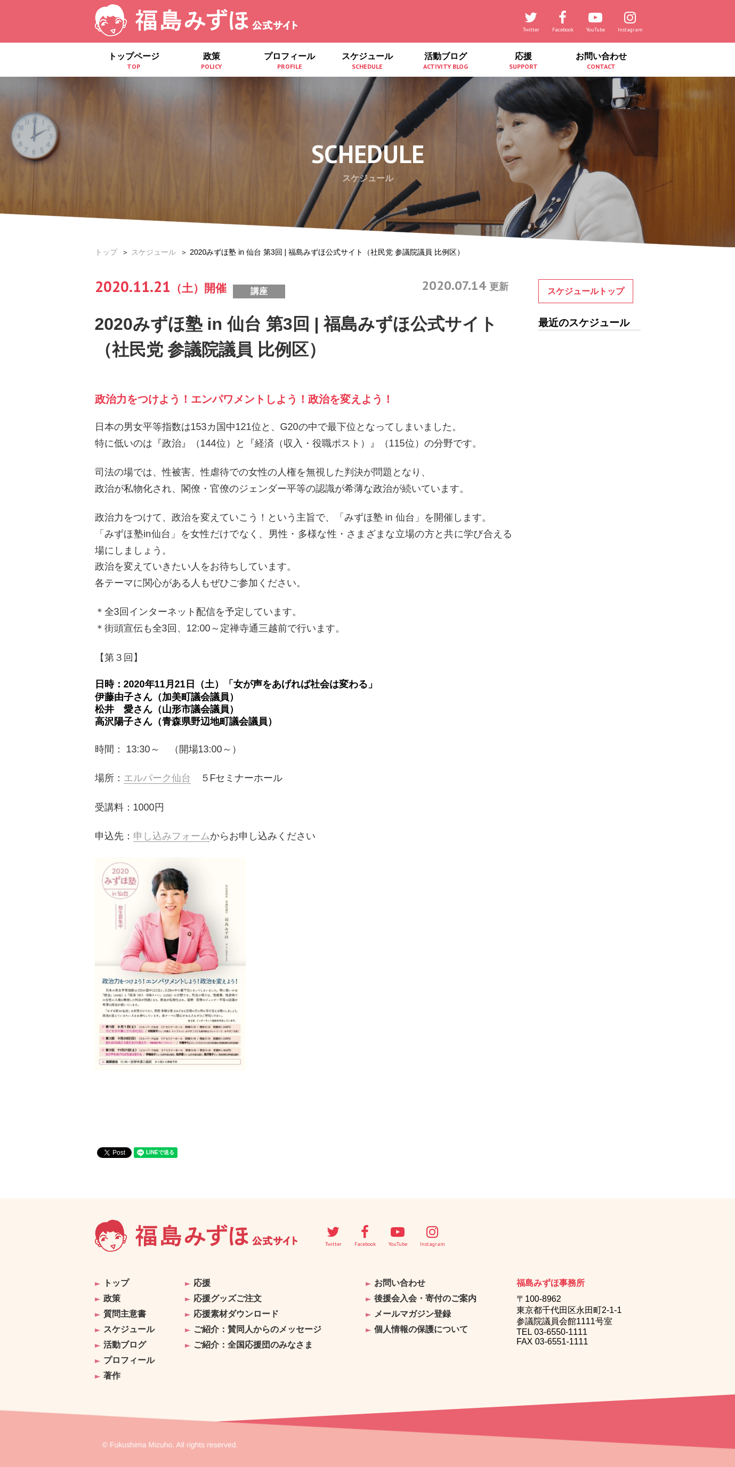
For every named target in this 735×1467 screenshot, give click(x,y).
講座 (259, 291)
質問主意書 (124, 1313)
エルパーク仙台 (157, 778)
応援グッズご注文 (227, 1298)
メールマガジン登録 (412, 1313)
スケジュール (367, 61)
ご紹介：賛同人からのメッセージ (257, 1329)
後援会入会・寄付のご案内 (425, 1298)
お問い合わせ (601, 61)
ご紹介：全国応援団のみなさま (253, 1344)
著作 (111, 1375)
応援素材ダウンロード (236, 1313)
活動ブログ (445, 61)
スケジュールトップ (585, 291)
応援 (523, 61)
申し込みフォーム (171, 836)
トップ (106, 252)
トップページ (134, 61)
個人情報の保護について (421, 1329)
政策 (212, 61)
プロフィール (289, 61)
